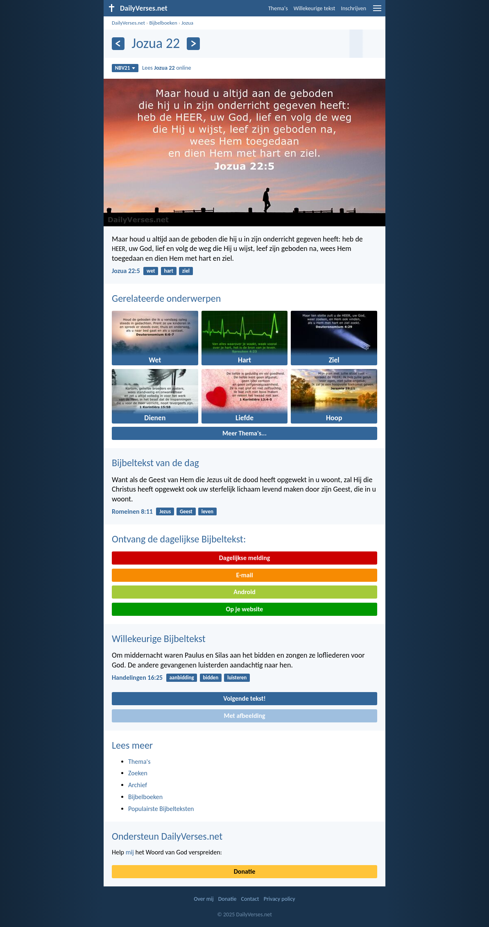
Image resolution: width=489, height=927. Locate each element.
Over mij (203, 898)
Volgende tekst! (244, 698)
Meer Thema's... (244, 433)
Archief (137, 785)
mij (130, 852)
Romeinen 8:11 (132, 511)
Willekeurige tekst (314, 8)
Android (244, 592)
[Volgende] (193, 43)
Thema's (278, 8)
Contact (250, 898)
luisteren (237, 677)
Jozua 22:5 (126, 271)
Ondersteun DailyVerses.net (167, 836)
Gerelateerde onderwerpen (166, 298)
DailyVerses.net (128, 23)
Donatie (244, 871)
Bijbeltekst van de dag (155, 463)
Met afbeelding (244, 716)
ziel (186, 271)
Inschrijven (353, 8)
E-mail (244, 575)
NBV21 (125, 68)
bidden (210, 677)
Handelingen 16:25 (137, 677)
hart (168, 271)
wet (151, 271)
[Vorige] (118, 43)
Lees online (166, 67)
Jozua (187, 23)
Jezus (165, 511)
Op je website (244, 609)
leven (207, 511)
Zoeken (137, 773)
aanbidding (181, 677)
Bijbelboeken (163, 23)
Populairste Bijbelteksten (161, 809)
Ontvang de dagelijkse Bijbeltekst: (179, 539)
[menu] (377, 11)
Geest (186, 511)
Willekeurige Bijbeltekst (159, 639)
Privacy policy (279, 898)
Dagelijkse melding (244, 558)
